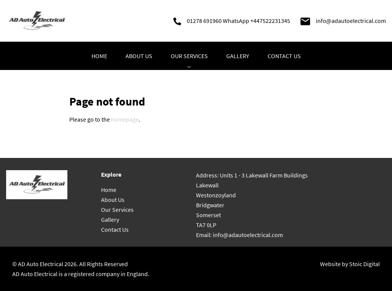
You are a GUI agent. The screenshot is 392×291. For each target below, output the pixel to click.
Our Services (189, 61)
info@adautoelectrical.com (351, 20)
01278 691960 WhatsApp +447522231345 (238, 20)
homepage (125, 119)
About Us (139, 56)
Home (99, 56)
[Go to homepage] (36, 21)
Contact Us (284, 56)
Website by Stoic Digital (350, 264)
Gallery (237, 56)
